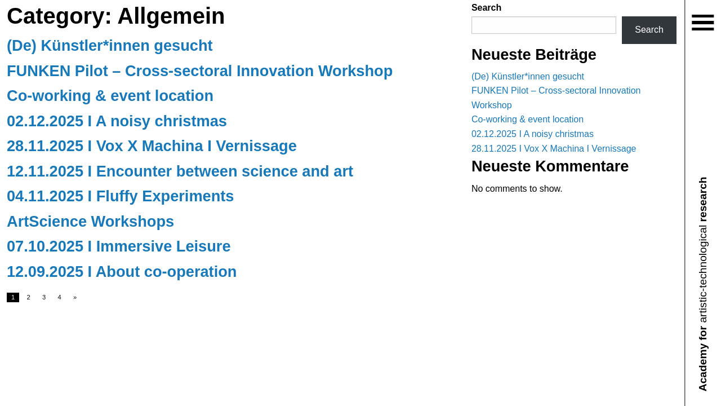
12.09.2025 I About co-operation (122, 271)
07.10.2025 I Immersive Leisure (119, 246)
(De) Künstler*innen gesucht (110, 45)
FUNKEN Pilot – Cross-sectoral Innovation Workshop (200, 71)
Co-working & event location (110, 95)
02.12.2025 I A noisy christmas (117, 121)
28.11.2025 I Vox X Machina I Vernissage (152, 146)
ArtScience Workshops (90, 221)
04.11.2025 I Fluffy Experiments (120, 196)
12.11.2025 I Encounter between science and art (180, 171)
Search (486, 7)
